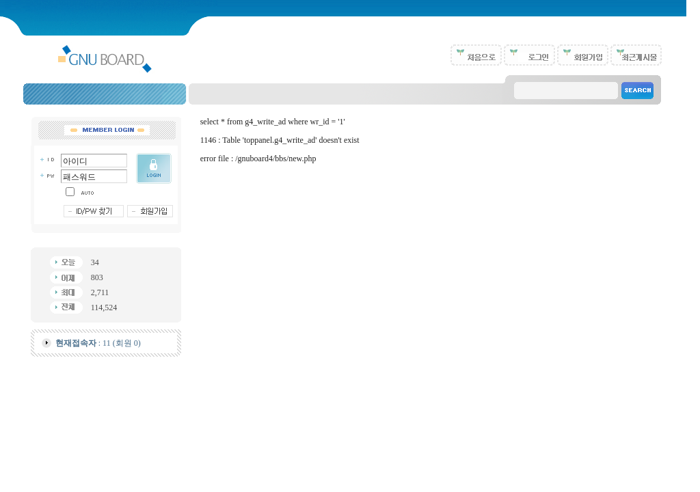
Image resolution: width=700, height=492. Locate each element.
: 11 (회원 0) (98, 343)
